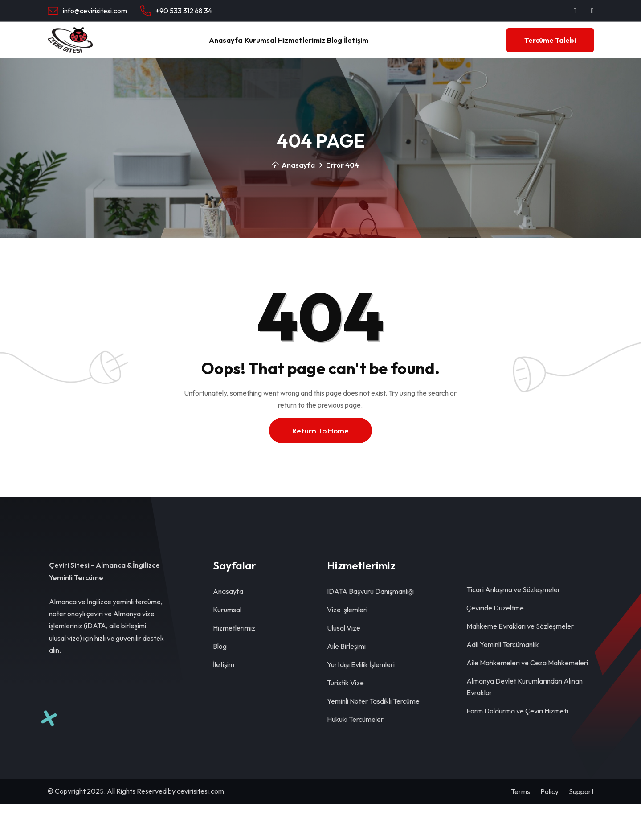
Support (581, 803)
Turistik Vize (345, 694)
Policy (549, 803)
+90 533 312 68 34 (183, 10)
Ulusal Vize (343, 639)
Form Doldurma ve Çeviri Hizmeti (517, 722)
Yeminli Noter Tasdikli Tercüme (373, 712)
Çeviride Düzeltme (495, 619)
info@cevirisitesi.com (95, 10)
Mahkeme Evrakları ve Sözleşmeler (520, 637)
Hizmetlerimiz (301, 45)
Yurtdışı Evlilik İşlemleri (361, 676)
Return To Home (320, 442)
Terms (520, 803)
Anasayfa (199, 45)
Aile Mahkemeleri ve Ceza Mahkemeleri (527, 674)
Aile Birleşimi (346, 657)
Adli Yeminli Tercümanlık (502, 655)
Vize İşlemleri (347, 621)
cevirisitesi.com (200, 802)
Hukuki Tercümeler (355, 730)
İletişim (383, 45)
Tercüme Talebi (550, 45)
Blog (347, 45)
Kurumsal (246, 45)
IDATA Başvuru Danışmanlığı (370, 602)
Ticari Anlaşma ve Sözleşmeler (513, 601)
